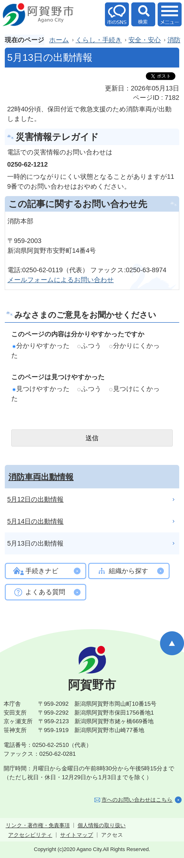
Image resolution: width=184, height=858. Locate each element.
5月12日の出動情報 (35, 499)
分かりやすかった (41, 345)
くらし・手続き (99, 40)
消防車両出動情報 (41, 476)
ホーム (59, 40)
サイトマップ (76, 835)
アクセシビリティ (30, 835)
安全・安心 (144, 40)
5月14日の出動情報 (35, 521)
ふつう (89, 345)
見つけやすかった (41, 388)
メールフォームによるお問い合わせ (60, 279)
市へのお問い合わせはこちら (137, 800)
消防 (173, 40)
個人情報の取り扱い (102, 825)
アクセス (112, 835)
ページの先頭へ (172, 643)
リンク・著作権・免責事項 (38, 825)
